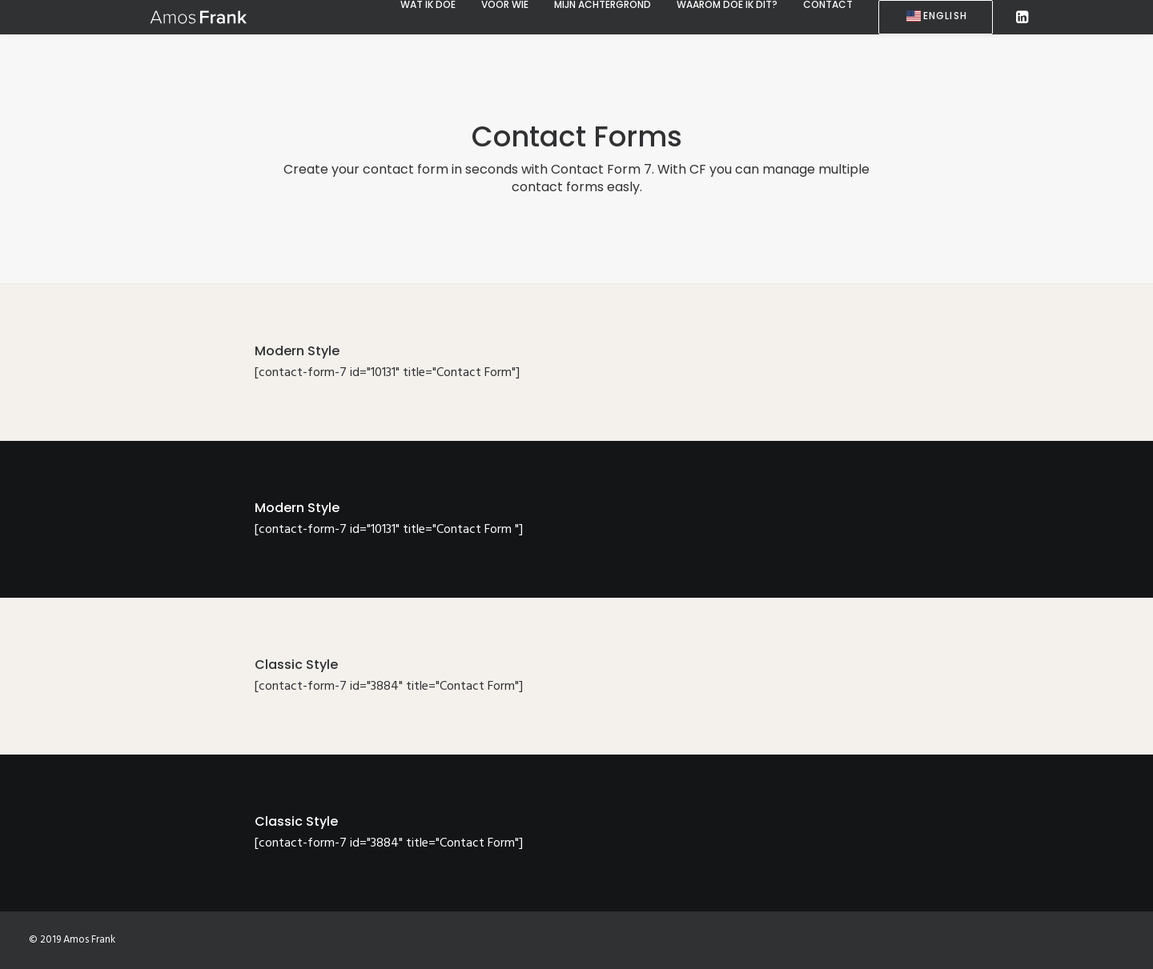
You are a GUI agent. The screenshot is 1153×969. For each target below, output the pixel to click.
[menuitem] (428, 5)
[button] (1021, 17)
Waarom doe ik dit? (727, 5)
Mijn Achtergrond (602, 5)
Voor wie (504, 5)
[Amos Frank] (174, 17)
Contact (828, 5)
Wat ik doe (428, 5)
